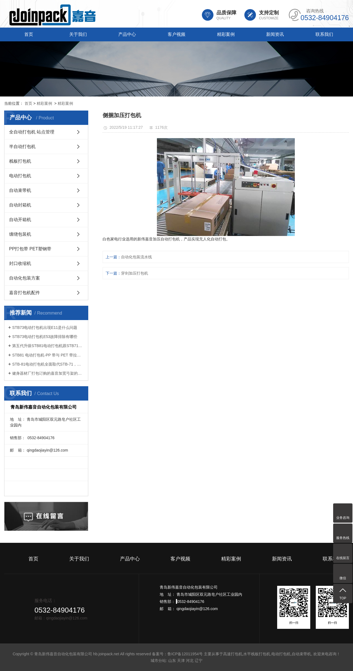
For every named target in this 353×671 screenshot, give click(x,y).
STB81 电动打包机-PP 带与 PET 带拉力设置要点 (48, 355)
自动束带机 (20, 190)
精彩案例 (226, 34)
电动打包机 (20, 175)
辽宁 (198, 660)
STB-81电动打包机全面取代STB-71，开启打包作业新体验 (48, 364)
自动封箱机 (20, 205)
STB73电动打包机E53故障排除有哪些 (44, 336)
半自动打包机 (22, 146)
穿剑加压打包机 (134, 273)
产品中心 (127, 34)
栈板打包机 (20, 161)
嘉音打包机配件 (24, 292)
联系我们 (324, 34)
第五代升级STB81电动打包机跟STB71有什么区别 (48, 345)
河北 (190, 660)
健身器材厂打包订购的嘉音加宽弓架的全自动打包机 (48, 373)
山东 (172, 660)
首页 (28, 34)
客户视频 (176, 34)
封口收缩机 (20, 263)
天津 (181, 660)
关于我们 (78, 34)
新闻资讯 (275, 34)
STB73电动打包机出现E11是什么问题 (44, 327)
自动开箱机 (20, 219)
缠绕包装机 (20, 234)
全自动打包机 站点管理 (31, 132)
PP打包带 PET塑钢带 (30, 248)
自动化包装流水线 (136, 257)
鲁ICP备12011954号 (185, 654)
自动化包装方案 (24, 278)
